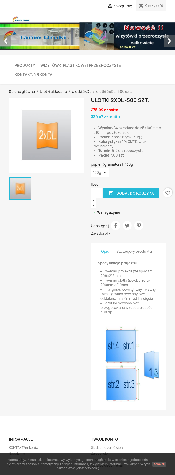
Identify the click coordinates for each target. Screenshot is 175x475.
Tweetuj (127, 225)
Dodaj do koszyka (131, 193)
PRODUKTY (25, 65)
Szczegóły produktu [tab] (134, 251)
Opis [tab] (105, 251)
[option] (87, 36)
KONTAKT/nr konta (33, 74)
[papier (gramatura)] (100, 172)
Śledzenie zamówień (107, 447)
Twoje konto (104, 439)
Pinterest (138, 225)
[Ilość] (96, 193)
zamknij (159, 464)
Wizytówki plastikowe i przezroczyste (80, 65)
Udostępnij (115, 225)
